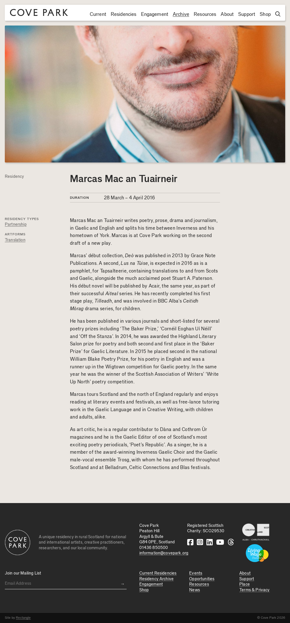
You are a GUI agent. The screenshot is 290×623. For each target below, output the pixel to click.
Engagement (155, 14)
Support (246, 14)
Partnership (16, 224)
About (227, 14)
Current (98, 14)
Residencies (124, 14)
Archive (181, 14)
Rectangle (23, 617)
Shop (265, 14)
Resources (205, 14)
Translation (15, 240)
